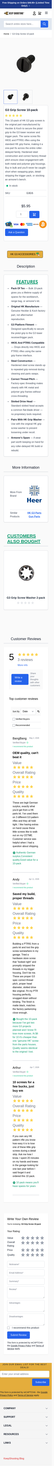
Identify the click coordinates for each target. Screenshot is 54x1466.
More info (23, 665)
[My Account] (34, 13)
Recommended (23, 725)
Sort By (16, 711)
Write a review (18, 679)
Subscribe (40, 1382)
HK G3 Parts (34, 513)
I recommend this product (25, 1327)
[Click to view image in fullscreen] (26, 63)
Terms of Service (25, 1395)
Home (6, 34)
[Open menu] (46, 13)
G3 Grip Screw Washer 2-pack (26, 597)
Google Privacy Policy (21, 1345)
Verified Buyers (23, 719)
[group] (14, 115)
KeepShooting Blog (14, 1458)
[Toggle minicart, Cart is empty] (39, 13)
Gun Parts (34, 516)
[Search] (44, 24)
